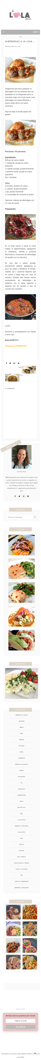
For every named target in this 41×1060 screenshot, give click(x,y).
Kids (21, 813)
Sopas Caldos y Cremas (21, 863)
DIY (21, 782)
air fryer (21, 721)
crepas (21, 770)
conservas (21, 758)
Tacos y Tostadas (21, 869)
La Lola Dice (21, 820)
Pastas (21, 844)
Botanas (21, 746)
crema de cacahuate (21, 764)
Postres (21, 850)
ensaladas (21, 789)
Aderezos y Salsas (21, 715)
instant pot (22, 807)
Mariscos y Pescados (21, 826)
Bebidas (21, 739)
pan (21, 838)
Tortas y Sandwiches (21, 881)
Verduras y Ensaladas (21, 887)
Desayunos (21, 776)
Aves (21, 733)
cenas (21, 752)
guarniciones (21, 795)
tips (21, 875)
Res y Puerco (11, 358)
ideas (21, 801)
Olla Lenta (21, 832)
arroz (22, 727)
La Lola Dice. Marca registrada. (19, 1054)
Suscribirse (20, 1027)
